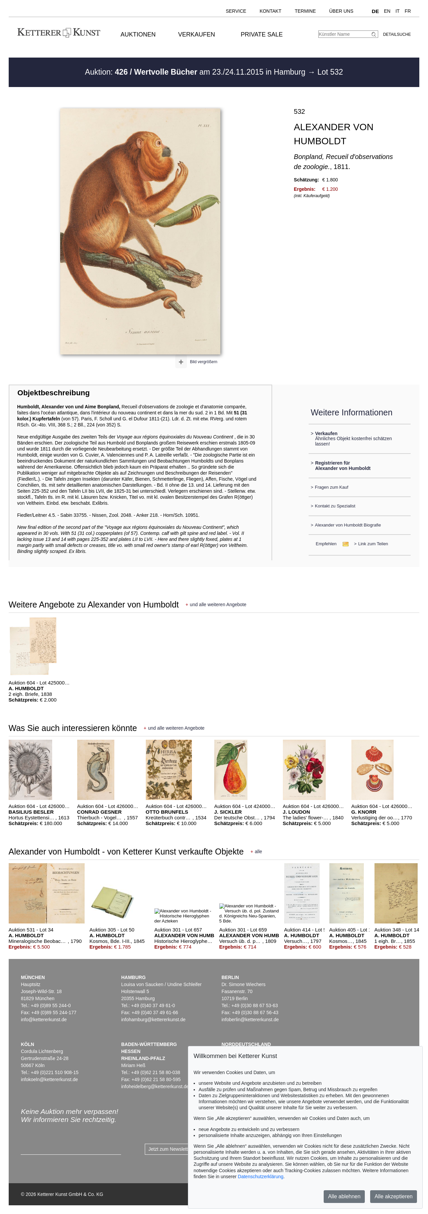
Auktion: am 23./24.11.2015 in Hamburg (196, 72)
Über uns (341, 11)
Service (236, 11)
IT (398, 11)
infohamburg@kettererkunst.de (153, 1019)
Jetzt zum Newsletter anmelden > (183, 1149)
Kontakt (270, 11)
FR (408, 11)
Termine (305, 11)
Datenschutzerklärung (260, 1176)
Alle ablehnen (344, 1196)
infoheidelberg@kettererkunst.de (155, 1086)
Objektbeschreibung (53, 393)
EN (387, 11)
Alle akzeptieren (393, 1196)
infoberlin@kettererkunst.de (250, 1019)
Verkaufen (196, 34)
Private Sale (262, 34)
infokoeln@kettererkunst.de (49, 1079)
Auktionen (138, 34)
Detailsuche (397, 34)
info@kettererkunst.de (44, 1019)
